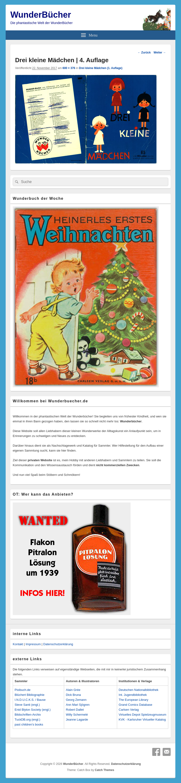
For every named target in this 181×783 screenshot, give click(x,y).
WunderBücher (40, 15)
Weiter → (160, 52)
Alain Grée (73, 690)
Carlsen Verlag (129, 709)
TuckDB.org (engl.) (27, 719)
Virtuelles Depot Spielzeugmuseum (142, 714)
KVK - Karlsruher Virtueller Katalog (142, 719)
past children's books (29, 724)
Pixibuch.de (22, 690)
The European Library (133, 699)
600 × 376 (68, 68)
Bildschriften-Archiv (28, 714)
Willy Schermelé (77, 714)
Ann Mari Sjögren (77, 704)
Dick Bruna (73, 695)
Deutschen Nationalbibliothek (138, 690)
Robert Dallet (75, 709)
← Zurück (144, 52)
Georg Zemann (76, 699)
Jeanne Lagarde (77, 719)
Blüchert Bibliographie (29, 695)
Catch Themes (104, 770)
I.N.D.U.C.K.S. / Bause (30, 699)
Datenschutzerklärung (58, 644)
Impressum (33, 644)
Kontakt (18, 644)
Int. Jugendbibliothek (133, 695)
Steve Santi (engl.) (27, 704)
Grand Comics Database (135, 704)
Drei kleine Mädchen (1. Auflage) (100, 68)
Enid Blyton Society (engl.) (32, 709)
